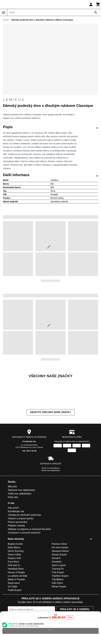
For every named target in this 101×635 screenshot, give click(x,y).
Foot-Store (13, 591)
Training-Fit (58, 598)
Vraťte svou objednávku (50, 500)
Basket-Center (15, 573)
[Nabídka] (3, 12)
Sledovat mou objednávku (21, 519)
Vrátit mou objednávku (19, 523)
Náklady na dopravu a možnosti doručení (29, 558)
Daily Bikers (14, 577)
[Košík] (98, 4)
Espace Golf (14, 587)
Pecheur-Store (59, 573)
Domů (5, 20)
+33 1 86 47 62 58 (29, 480)
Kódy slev (13, 526)
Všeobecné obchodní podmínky (24, 544)
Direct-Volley (14, 584)
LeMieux (50, 100)
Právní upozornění (17, 551)
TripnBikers (58, 609)
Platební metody (16, 555)
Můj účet (12, 516)
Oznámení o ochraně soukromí (24, 562)
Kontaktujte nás (29, 471)
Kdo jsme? (13, 537)
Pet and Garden (60, 577)
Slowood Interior (60, 580)
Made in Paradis (16, 609)
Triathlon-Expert (60, 605)
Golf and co (14, 595)
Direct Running (16, 580)
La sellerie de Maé (17, 605)
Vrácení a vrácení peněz (20, 548)
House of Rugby (16, 602)
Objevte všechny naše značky (50, 442)
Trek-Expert (58, 602)
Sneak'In (56, 587)
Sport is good (59, 595)
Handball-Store (16, 598)
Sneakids (56, 591)
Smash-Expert (59, 584)
